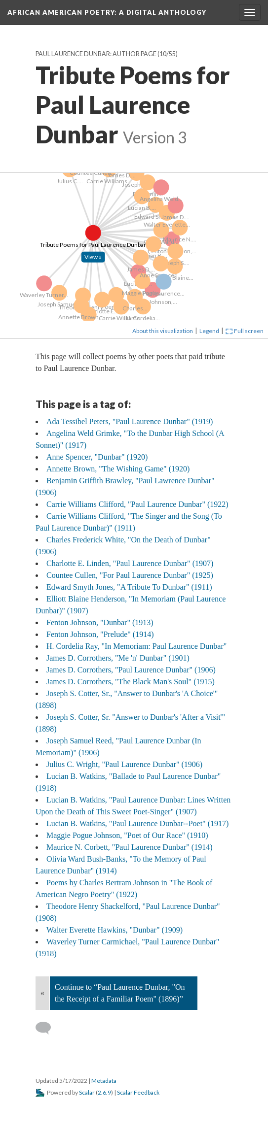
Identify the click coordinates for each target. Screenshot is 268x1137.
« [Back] (42, 993)
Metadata (103, 1080)
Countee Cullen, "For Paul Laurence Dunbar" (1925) (129, 575)
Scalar (87, 1092)
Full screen (245, 330)
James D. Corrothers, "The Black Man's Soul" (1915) (130, 681)
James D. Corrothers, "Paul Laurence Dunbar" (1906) (131, 670)
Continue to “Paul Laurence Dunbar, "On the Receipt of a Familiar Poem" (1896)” (120, 993)
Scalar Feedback (138, 1092)
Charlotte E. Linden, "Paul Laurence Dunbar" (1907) (129, 563)
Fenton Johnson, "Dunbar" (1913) (99, 622)
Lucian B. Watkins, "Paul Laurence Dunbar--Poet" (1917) (137, 823)
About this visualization (162, 330)
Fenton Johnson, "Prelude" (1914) (100, 634)
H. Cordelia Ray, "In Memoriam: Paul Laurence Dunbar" (136, 646)
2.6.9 (104, 1092)
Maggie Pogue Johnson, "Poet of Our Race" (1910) (127, 835)
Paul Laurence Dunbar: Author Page (96, 54)
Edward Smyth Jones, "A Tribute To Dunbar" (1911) (129, 587)
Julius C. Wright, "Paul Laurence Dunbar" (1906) (124, 764)
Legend (209, 330)
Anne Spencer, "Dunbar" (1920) (97, 457)
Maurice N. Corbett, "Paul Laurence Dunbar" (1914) (129, 847)
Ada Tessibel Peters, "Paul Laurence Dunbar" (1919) (129, 421)
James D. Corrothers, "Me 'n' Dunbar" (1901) (118, 658)
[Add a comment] (48, 1028)
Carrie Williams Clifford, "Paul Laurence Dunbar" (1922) (137, 504)
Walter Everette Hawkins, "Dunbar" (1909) (114, 930)
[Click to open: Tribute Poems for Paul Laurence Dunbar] (12, 178)
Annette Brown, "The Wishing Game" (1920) (118, 469)
